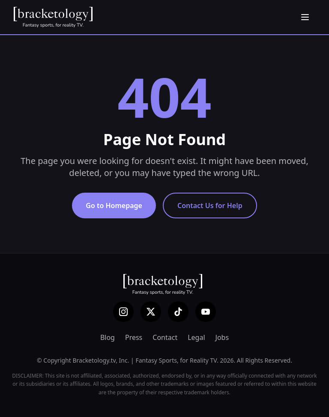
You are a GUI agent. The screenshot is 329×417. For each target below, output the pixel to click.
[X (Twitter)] (151, 311)
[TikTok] (178, 311)
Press (133, 337)
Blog (107, 337)
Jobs (222, 337)
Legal (196, 337)
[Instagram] (123, 311)
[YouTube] (205, 311)
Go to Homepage (114, 205)
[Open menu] (305, 17)
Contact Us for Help (209, 205)
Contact (165, 337)
